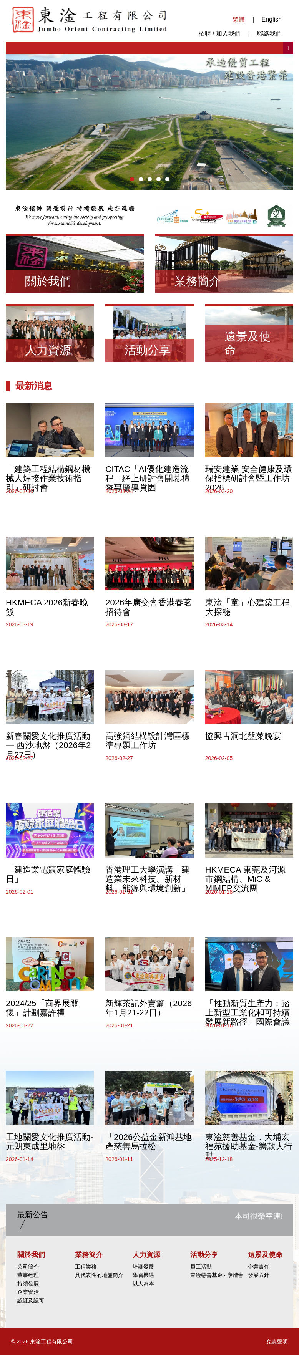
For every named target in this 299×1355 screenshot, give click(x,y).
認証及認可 (30, 1300)
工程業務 (85, 1267)
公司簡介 (28, 1267)
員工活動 (201, 1267)
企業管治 (28, 1292)
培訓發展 (143, 1267)
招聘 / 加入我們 (220, 33)
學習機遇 (143, 1275)
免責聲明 (277, 1341)
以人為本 (143, 1283)
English (272, 19)
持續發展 (28, 1283)
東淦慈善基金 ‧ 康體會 (216, 1275)
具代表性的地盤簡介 (99, 1275)
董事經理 (28, 1275)
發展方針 (258, 1275)
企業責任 (258, 1267)
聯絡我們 (269, 33)
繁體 (239, 19)
